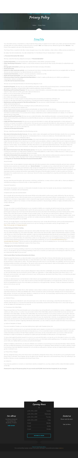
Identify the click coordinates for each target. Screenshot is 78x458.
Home (34, 25)
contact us (61, 448)
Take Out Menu (67, 424)
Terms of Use (35, 446)
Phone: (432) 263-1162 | (67, 419)
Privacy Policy (39, 39)
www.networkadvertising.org (58, 239)
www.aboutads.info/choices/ (11, 241)
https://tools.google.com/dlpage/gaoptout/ (15, 225)
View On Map (11, 425)
